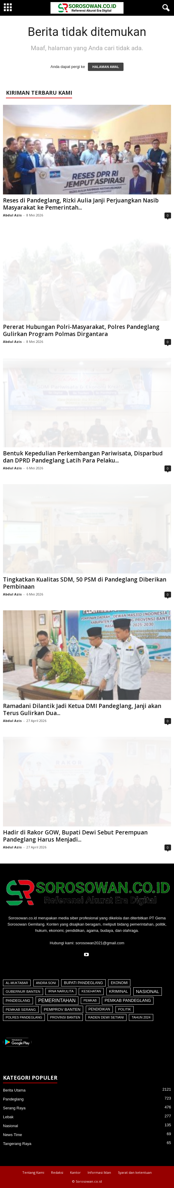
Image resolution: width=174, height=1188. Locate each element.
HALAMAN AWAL (105, 67)
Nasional (10, 1126)
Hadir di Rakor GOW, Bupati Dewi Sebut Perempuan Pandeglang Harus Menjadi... (75, 836)
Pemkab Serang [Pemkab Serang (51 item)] (21, 1009)
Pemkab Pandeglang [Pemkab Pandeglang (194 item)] (128, 1000)
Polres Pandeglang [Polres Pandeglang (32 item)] (24, 1017)
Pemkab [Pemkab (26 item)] (90, 1000)
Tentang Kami (33, 1172)
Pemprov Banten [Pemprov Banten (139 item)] (62, 1009)
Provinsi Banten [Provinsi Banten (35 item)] (65, 1017)
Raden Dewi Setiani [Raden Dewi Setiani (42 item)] (106, 1017)
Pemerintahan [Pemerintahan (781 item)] (57, 1000)
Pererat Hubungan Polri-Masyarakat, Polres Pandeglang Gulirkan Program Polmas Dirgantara (81, 330)
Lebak (8, 1117)
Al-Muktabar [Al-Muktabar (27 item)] (17, 983)
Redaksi (57, 1172)
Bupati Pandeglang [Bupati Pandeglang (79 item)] (83, 983)
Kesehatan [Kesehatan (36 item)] (91, 991)
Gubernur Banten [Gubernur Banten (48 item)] (23, 991)
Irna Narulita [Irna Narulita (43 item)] (60, 991)
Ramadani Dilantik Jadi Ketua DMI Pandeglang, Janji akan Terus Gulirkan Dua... (82, 709)
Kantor (75, 1172)
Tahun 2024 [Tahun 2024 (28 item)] (141, 1017)
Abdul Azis (12, 215)
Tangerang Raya (17, 1143)
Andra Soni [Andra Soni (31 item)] (46, 983)
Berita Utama (14, 1090)
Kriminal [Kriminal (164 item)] (118, 991)
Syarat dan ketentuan (135, 1172)
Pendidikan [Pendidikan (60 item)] (99, 1009)
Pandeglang (13, 1099)
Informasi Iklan (99, 1172)
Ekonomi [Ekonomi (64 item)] (119, 983)
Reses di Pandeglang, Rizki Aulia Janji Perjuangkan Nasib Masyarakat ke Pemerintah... (81, 204)
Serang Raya (14, 1108)
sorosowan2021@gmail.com (99, 943)
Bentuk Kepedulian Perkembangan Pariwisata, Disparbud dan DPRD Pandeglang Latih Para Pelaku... (83, 456)
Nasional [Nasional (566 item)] (147, 991)
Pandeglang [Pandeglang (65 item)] (18, 1001)
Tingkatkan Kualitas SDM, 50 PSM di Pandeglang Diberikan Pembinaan (84, 583)
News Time (12, 1134)
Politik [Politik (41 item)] (124, 1009)
